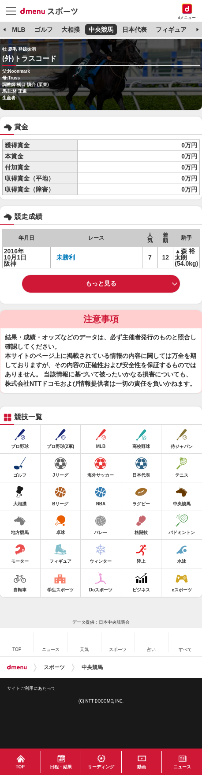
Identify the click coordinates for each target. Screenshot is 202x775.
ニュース (182, 766)
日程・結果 (61, 766)
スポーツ (54, 667)
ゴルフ (43, 29)
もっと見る (101, 283)
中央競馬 (101, 29)
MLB (18, 29)
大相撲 (70, 29)
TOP (20, 766)
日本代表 (134, 29)
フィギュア (171, 29)
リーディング (101, 766)
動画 (141, 766)
